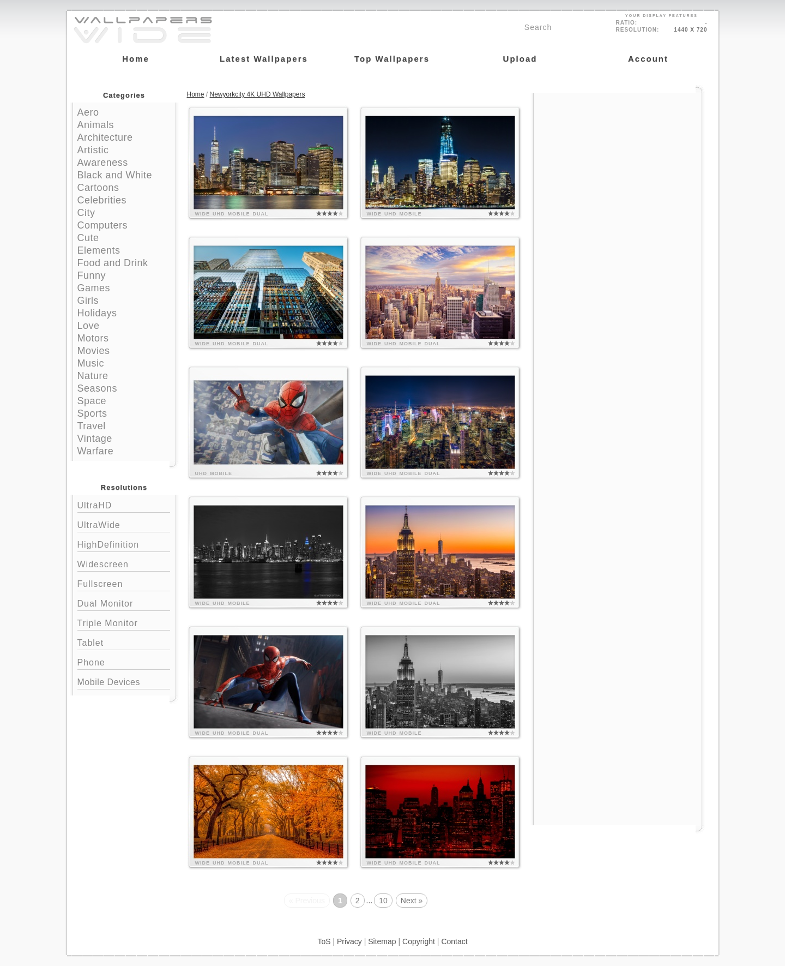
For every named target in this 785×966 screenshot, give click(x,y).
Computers (102, 225)
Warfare (95, 451)
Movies (93, 350)
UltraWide (123, 524)
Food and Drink (112, 262)
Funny (91, 275)
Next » (411, 900)
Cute (88, 237)
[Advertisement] (617, 162)
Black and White (115, 175)
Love (88, 325)
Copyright (418, 941)
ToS (323, 941)
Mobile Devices (108, 682)
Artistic (93, 150)
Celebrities (102, 200)
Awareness (102, 162)
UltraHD (123, 504)
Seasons (97, 388)
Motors (93, 338)
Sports (92, 413)
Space (92, 400)
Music (91, 363)
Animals (95, 124)
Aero (88, 112)
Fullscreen (123, 583)
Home (195, 94)
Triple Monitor (123, 622)
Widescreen (123, 563)
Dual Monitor (123, 602)
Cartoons (98, 187)
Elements (98, 250)
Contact (454, 941)
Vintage (94, 438)
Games (94, 288)
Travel (91, 426)
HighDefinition (123, 543)
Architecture (105, 137)
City (86, 212)
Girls (88, 300)
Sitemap (382, 941)
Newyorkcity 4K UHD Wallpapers (257, 94)
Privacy (349, 941)
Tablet (123, 641)
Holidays (97, 313)
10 (383, 900)
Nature (92, 375)
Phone (123, 661)
